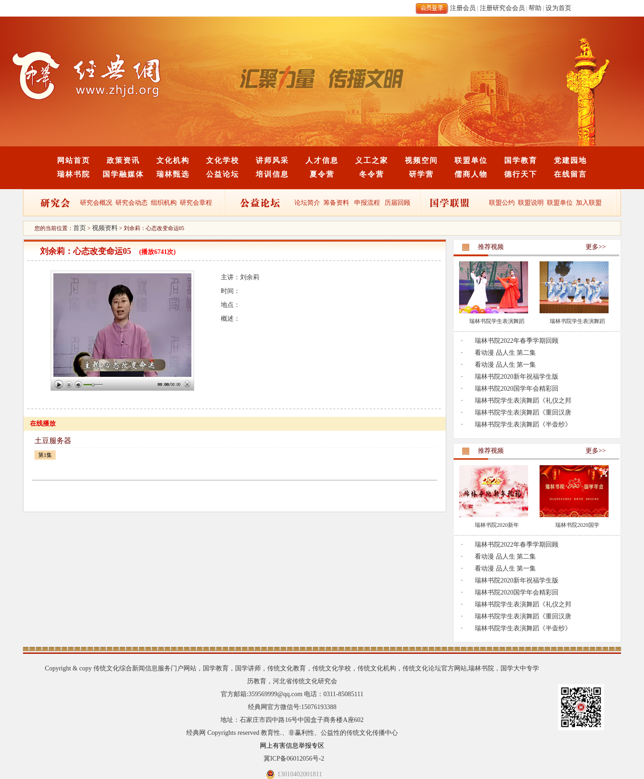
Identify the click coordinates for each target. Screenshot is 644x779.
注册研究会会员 (502, 8)
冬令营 (371, 174)
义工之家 (371, 160)
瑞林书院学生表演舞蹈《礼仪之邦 (523, 400)
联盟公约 (502, 202)
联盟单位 (471, 160)
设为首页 (558, 8)
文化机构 (173, 160)
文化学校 (222, 160)
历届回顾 (397, 202)
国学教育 (520, 160)
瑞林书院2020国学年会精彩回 (516, 388)
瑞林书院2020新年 (497, 525)
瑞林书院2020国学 (577, 525)
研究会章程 (195, 202)
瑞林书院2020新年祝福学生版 (516, 376)
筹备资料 (336, 202)
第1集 (45, 455)
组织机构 (164, 202)
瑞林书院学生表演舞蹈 (496, 321)
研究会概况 (96, 202)
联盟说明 (531, 202)
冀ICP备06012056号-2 (294, 758)
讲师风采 (272, 160)
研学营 (421, 174)
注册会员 (463, 8)
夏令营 (322, 174)
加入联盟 (589, 202)
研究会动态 (131, 202)
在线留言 (570, 174)
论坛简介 (307, 202)
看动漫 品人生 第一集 (505, 364)
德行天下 (520, 174)
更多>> (596, 246)
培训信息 (272, 174)
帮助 (535, 8)
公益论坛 (222, 174)
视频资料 (105, 228)
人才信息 (322, 160)
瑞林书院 (73, 174)
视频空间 (421, 160)
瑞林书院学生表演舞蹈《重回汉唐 (523, 412)
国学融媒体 (123, 174)
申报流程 (367, 202)
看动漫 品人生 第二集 (505, 352)
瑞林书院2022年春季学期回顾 (516, 340)
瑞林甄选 (173, 174)
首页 (79, 228)
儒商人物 (471, 174)
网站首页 (73, 160)
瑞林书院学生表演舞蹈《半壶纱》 (523, 424)
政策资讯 (123, 160)
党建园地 (570, 160)
